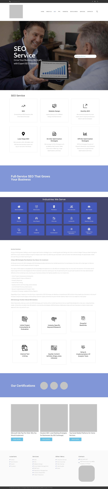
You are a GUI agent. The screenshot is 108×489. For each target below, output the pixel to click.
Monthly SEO (85, 111)
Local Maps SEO (23, 139)
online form (82, 56)
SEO (23, 111)
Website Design (54, 111)
